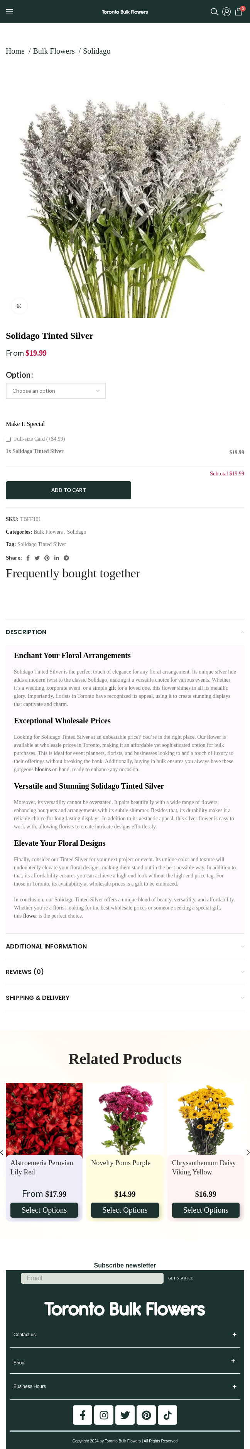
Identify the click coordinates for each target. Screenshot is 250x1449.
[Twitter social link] (37, 558)
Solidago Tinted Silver (41, 544)
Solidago (96, 51)
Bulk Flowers (54, 51)
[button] (233, 1360)
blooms (42, 769)
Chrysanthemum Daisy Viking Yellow (204, 1167)
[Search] (214, 11)
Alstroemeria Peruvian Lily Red (41, 1167)
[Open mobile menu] (9, 11)
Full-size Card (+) (35, 439)
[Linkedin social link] (56, 558)
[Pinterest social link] (47, 558)
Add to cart (68, 490)
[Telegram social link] (66, 558)
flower (30, 916)
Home (16, 51)
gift (112, 688)
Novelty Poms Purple (120, 1163)
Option (18, 374)
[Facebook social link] (28, 558)
